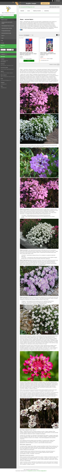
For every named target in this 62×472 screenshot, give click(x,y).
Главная (22, 10)
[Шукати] (15, 15)
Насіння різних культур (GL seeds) (7, 23)
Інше (2, 38)
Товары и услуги (4, 19)
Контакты (46, 10)
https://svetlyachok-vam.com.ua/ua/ (8, 76)
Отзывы (2, 43)
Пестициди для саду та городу (8, 25)
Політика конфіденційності (41, 470)
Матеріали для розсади (6, 33)
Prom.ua (36, 469)
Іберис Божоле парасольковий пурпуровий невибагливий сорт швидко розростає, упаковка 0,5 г (28, 53)
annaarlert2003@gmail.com (6, 80)
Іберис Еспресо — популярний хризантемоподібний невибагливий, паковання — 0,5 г (48, 53)
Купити (28, 60)
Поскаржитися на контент (32, 470)
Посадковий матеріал (6, 30)
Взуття (3, 35)
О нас (2, 40)
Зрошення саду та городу (7, 28)
